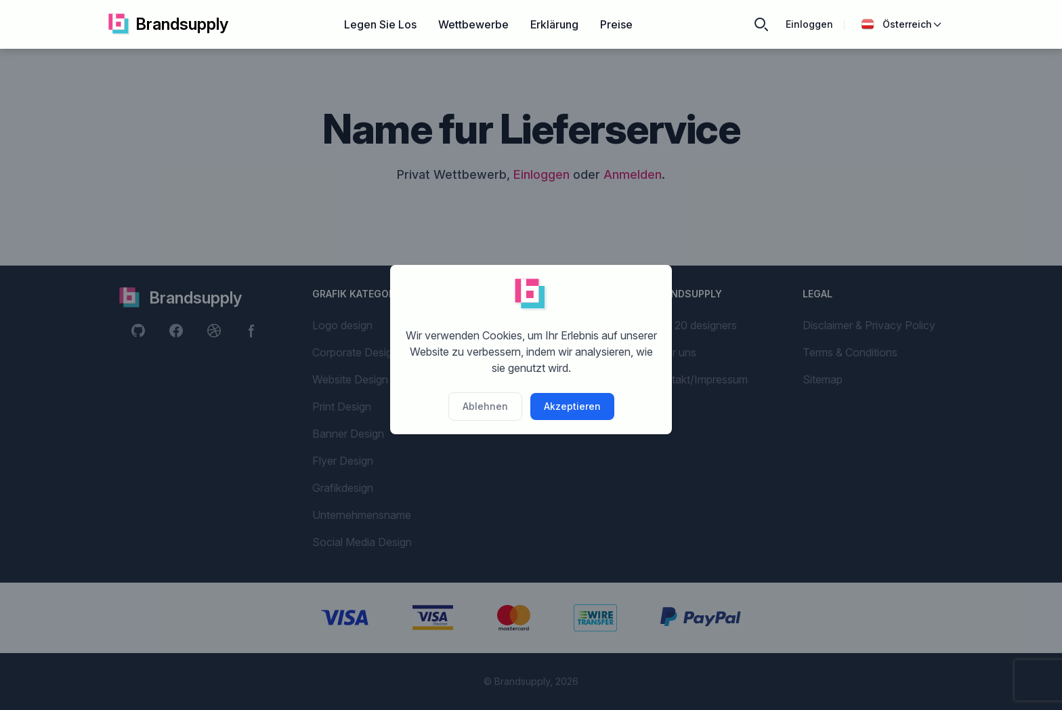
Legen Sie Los (380, 24)
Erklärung (554, 24)
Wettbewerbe (473, 24)
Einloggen (809, 24)
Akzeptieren (572, 406)
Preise (616, 24)
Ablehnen (485, 406)
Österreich (902, 24)
